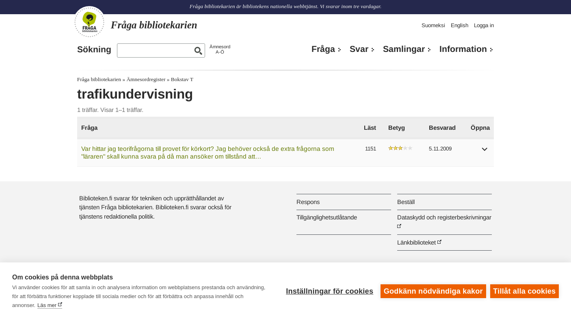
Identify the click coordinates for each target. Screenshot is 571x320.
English (459, 25)
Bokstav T (182, 79)
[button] (485, 152)
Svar (359, 49)
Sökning (94, 49)
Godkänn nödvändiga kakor (433, 291)
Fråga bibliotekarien (99, 79)
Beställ (406, 201)
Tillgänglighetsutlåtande (326, 217)
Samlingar (404, 49)
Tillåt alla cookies (524, 291)
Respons (308, 201)
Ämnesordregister (145, 79)
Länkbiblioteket (416, 242)
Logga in (484, 25)
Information (463, 49)
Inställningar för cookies (329, 291)
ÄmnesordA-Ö (220, 49)
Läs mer (46, 305)
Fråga (323, 49)
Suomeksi (433, 25)
